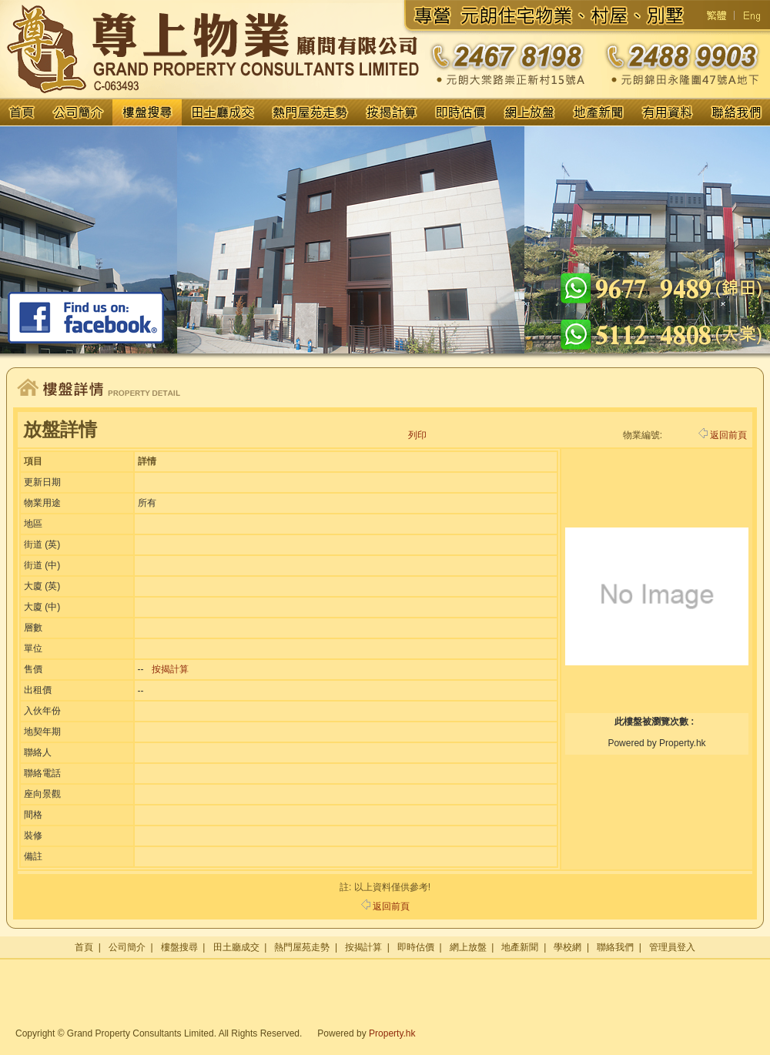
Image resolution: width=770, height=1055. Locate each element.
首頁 (84, 947)
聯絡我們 (615, 947)
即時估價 (415, 947)
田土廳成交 (236, 947)
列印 (417, 435)
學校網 (567, 947)
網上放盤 (468, 947)
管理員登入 (672, 947)
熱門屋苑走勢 (302, 947)
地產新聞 (519, 947)
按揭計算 (170, 669)
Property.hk (392, 1033)
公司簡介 (127, 947)
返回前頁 (722, 435)
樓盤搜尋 (179, 947)
